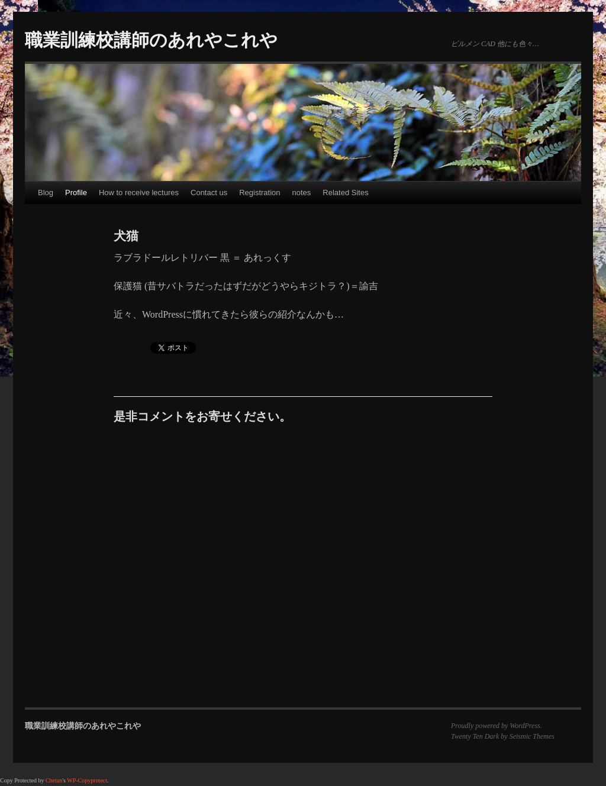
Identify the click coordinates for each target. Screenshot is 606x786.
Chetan (54, 780)
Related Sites (345, 192)
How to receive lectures (139, 192)
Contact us (209, 192)
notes (301, 192)
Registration (259, 192)
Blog (45, 192)
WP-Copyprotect (87, 780)
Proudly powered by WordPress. (496, 726)
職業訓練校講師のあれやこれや (151, 40)
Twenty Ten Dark (475, 736)
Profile (76, 192)
